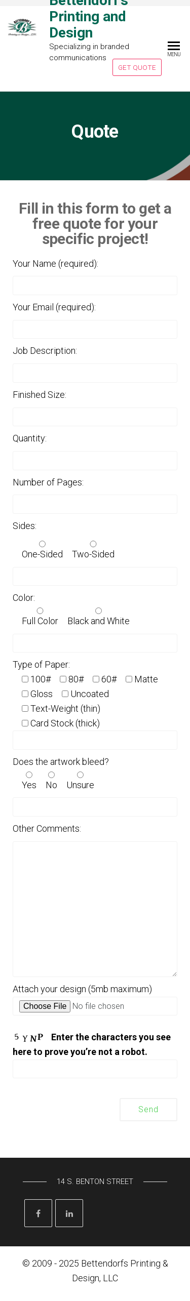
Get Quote (137, 67)
